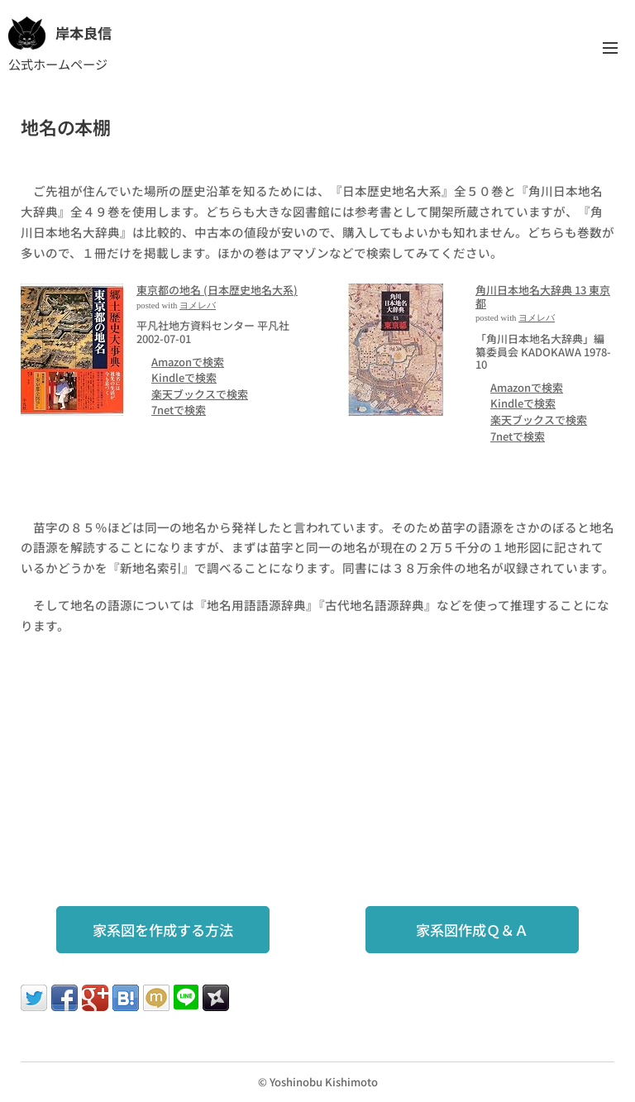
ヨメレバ (197, 304)
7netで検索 (178, 409)
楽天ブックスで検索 (199, 393)
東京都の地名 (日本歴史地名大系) (217, 290)
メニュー (610, 48)
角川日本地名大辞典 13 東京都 (542, 296)
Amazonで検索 (187, 361)
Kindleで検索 (184, 377)
